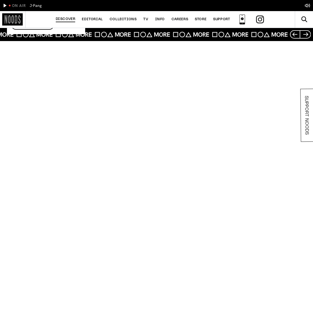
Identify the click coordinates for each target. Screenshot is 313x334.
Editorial (92, 19)
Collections (123, 19)
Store (200, 19)
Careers (179, 19)
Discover (65, 19)
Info (160, 19)
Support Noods (307, 115)
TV (145, 19)
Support (221, 19)
